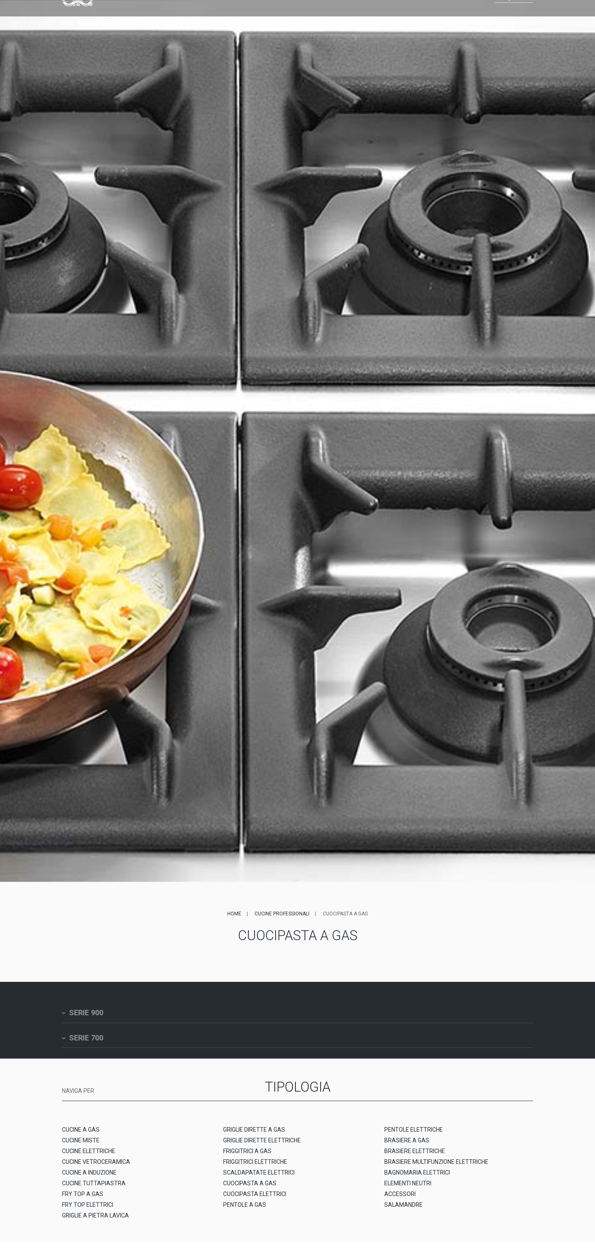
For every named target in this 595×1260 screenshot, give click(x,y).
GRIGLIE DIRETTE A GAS (254, 1135)
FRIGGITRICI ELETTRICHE (255, 1167)
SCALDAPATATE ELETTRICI (259, 1178)
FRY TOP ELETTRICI (87, 1210)
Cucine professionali (282, 914)
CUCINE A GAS (81, 1135)
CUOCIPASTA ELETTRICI (254, 1199)
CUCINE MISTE (81, 1145)
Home (234, 914)
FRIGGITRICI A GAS (247, 1156)
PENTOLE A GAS (244, 1210)
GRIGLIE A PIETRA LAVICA (95, 1220)
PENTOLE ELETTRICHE (413, 1135)
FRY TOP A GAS (82, 1199)
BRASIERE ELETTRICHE (414, 1156)
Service (310, 19)
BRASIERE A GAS (406, 1145)
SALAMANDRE (403, 1210)
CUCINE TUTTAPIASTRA (94, 1188)
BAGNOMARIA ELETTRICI (417, 1178)
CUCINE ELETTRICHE (88, 1156)
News (336, 19)
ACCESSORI (400, 1199)
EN (455, 19)
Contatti (416, 19)
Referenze (276, 19)
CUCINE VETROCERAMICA (96, 1167)
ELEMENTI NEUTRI (407, 1188)
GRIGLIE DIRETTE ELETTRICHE (262, 1145)
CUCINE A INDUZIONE (89, 1178)
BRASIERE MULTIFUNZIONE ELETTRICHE (436, 1167)
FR (463, 19)
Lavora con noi (373, 19)
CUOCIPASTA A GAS (249, 1188)
